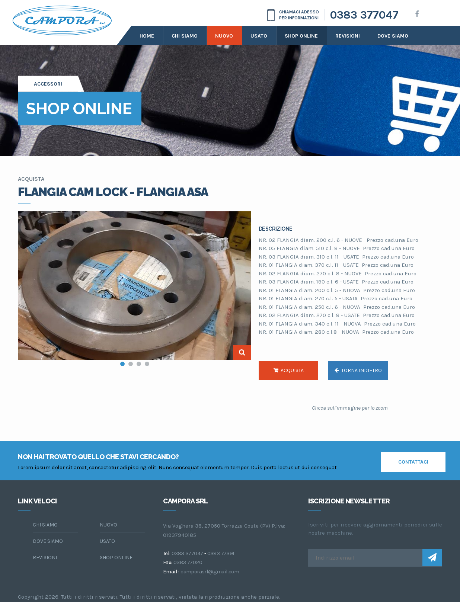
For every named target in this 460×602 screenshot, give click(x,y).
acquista (289, 370)
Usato (258, 36)
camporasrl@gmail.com (210, 571)
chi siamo (45, 525)
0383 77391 (220, 553)
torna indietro (358, 370)
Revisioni (347, 36)
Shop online (301, 36)
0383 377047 (364, 15)
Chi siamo (185, 36)
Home (147, 36)
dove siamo (392, 36)
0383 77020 (187, 562)
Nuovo (224, 36)
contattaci (413, 462)
